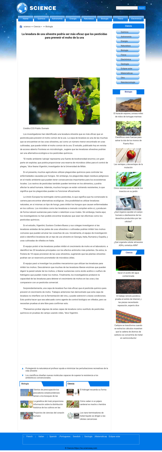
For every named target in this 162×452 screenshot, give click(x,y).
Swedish (76, 436)
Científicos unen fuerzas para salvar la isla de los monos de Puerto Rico (128, 133)
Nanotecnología (128, 82)
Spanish (53, 436)
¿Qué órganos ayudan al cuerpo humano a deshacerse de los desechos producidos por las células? (128, 209)
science (27, 26)
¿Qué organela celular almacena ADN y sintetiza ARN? (128, 236)
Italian (41, 436)
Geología (125, 64)
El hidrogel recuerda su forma (93, 389)
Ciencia (37, 26)
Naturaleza (89, 19)
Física (120, 19)
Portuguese (65, 436)
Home (25, 19)
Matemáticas (127, 73)
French (29, 436)
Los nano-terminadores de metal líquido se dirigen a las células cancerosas (92, 416)
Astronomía (57, 19)
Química (41, 19)
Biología (104, 19)
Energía (73, 19)
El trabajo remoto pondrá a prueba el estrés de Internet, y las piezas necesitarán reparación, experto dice (128, 293)
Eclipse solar (126, 68)
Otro (123, 77)
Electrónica (136, 19)
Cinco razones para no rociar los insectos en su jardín (128, 182)
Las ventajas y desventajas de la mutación (128, 158)
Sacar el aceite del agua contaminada (128, 266)
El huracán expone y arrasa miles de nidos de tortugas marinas (128, 107)
